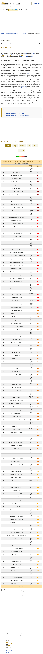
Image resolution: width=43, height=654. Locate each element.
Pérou (26, 53)
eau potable (19, 87)
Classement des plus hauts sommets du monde (14, 113)
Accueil (2, 33)
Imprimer (8, 40)
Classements (13, 9)
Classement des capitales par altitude (12, 111)
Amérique (22, 146)
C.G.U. (28, 636)
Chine (32, 53)
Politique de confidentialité (32, 638)
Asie (29, 146)
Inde (21, 56)
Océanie (21, 150)
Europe (35, 146)
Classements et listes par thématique (13, 33)
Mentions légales (30, 634)
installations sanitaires (29, 87)
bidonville (24, 86)
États (21, 9)
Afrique (14, 146)
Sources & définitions (31, 640)
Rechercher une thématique (32, 642)
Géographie (24, 33)
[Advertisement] (21, 23)
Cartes (5, 9)
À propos (10, 642)
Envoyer (3, 40)
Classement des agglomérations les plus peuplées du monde (17, 115)
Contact (10, 644)
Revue (26, 9)
